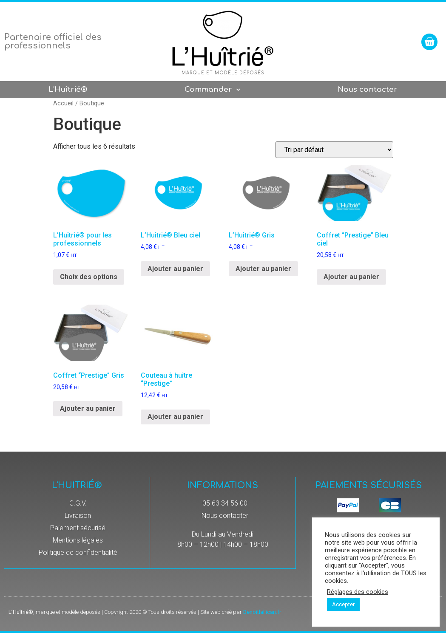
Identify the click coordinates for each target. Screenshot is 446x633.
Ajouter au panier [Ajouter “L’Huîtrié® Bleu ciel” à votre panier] (175, 269)
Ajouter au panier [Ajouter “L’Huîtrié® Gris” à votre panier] (263, 269)
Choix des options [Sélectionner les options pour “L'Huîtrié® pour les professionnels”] (88, 277)
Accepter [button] (343, 604)
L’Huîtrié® (67, 89)
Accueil (63, 103)
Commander (212, 89)
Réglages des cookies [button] (357, 592)
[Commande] (334, 149)
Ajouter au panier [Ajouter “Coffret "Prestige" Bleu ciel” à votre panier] (351, 277)
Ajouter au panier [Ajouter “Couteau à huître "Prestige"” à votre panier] (175, 417)
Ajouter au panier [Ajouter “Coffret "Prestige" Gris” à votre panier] (88, 408)
